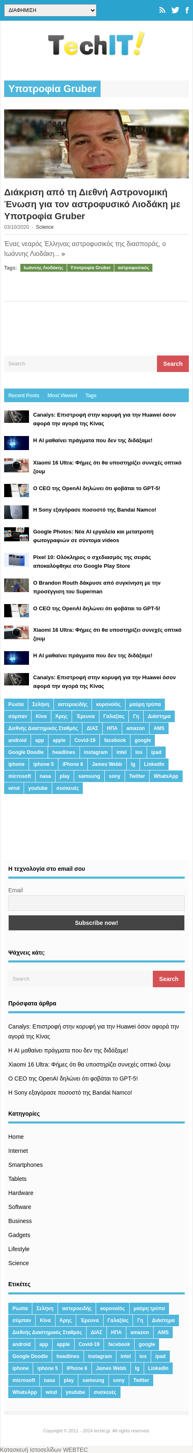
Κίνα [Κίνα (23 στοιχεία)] (41, 716)
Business (20, 1221)
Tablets (17, 1179)
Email (15, 890)
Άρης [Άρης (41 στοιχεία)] (61, 716)
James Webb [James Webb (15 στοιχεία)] (107, 764)
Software (19, 1207)
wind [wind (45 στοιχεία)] (13, 788)
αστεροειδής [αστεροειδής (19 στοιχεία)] (72, 704)
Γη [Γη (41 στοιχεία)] (136, 716)
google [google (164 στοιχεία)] (143, 740)
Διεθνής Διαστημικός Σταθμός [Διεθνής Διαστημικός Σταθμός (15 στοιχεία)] (43, 728)
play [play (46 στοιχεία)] (65, 776)
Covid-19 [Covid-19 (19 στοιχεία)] (85, 740)
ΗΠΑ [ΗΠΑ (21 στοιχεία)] (112, 728)
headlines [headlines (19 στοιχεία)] (63, 752)
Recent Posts (23, 395)
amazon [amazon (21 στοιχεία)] (135, 728)
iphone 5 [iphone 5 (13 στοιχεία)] (43, 764)
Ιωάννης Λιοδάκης (43, 267)
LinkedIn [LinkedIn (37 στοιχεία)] (154, 764)
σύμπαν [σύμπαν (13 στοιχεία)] (17, 716)
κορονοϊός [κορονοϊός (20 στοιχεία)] (108, 704)
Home (16, 1136)
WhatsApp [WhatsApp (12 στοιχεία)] (166, 776)
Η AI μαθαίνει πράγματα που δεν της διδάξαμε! (68, 1050)
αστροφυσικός (133, 267)
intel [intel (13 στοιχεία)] (121, 752)
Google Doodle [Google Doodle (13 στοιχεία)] (25, 752)
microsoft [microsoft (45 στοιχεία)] (19, 776)
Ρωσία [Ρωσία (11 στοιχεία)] (16, 704)
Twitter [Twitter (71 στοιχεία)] (137, 776)
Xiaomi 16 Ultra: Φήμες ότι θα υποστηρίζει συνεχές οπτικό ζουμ (89, 1064)
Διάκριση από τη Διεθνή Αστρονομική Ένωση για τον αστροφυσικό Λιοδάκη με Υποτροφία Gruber (92, 204)
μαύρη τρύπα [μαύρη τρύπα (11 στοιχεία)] (145, 704)
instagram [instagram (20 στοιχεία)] (96, 752)
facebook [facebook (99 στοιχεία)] (115, 740)
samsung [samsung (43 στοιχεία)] (89, 776)
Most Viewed (62, 395)
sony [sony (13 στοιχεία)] (115, 776)
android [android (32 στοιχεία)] (17, 740)
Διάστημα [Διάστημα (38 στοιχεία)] (159, 716)
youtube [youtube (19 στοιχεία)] (38, 788)
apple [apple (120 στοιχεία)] (59, 740)
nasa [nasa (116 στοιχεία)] (45, 776)
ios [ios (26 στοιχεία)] (138, 752)
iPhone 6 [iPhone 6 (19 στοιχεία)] (73, 764)
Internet (18, 1150)
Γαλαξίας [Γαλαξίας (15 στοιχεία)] (114, 716)
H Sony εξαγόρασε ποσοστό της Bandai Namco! (70, 1092)
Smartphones (25, 1164)
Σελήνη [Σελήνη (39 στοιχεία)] (40, 704)
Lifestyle (18, 1249)
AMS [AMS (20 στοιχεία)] (159, 728)
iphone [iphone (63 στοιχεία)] (16, 764)
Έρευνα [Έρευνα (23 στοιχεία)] (85, 716)
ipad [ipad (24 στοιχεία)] (156, 752)
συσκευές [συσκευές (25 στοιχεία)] (67, 788)
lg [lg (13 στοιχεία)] (133, 764)
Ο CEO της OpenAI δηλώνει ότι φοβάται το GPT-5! (73, 1078)
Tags (90, 395)
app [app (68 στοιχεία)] (39, 740)
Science (45, 227)
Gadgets (19, 1235)
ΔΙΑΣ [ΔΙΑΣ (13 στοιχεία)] (92, 728)
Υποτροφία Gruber (90, 267)
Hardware (21, 1193)
